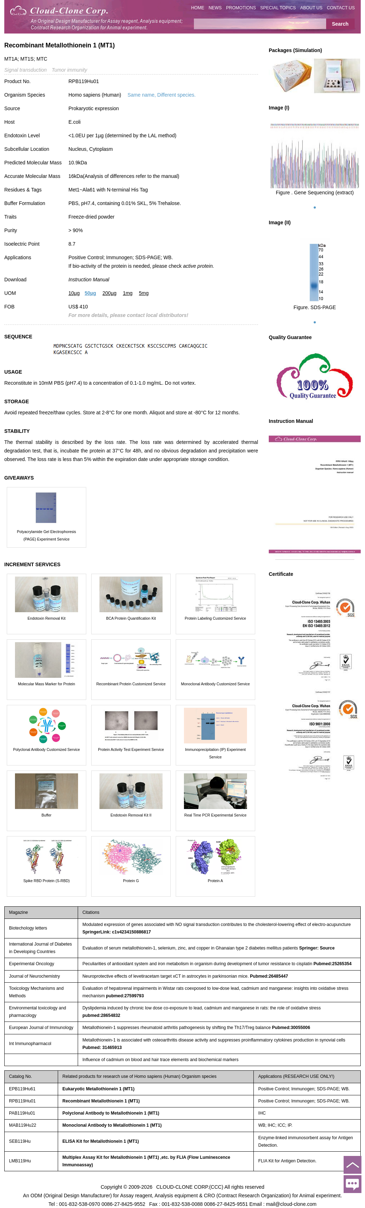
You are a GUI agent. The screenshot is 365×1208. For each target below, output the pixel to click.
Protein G (131, 881)
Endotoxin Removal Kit (46, 618)
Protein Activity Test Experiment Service (131, 749)
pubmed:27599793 (125, 995)
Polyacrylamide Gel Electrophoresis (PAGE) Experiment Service (46, 535)
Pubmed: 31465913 (102, 1047)
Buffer (47, 815)
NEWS (215, 7)
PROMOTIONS (241, 7)
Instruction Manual (88, 279)
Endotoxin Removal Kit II (130, 815)
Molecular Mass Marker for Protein (46, 684)
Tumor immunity (69, 70)
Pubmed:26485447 (269, 976)
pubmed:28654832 (101, 1015)
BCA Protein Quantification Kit (131, 618)
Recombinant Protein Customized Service (130, 684)
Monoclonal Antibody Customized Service (215, 684)
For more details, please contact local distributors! (128, 315)
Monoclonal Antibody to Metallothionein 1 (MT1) (112, 1125)
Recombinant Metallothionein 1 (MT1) (101, 1101)
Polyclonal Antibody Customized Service (46, 749)
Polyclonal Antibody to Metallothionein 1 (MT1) (110, 1113)
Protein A (215, 881)
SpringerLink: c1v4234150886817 (116, 932)
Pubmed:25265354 (332, 963)
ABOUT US (311, 7)
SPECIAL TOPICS (278, 7)
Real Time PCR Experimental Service (215, 815)
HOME (197, 7)
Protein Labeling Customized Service (215, 618)
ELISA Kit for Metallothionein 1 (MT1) (100, 1141)
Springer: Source (316, 948)
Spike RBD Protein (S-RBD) (46, 881)
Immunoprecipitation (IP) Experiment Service (215, 753)
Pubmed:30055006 (291, 1027)
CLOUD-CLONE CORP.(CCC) (189, 1186)
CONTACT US (341, 7)
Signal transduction (25, 70)
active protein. (198, 266)
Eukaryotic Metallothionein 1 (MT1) (98, 1088)
